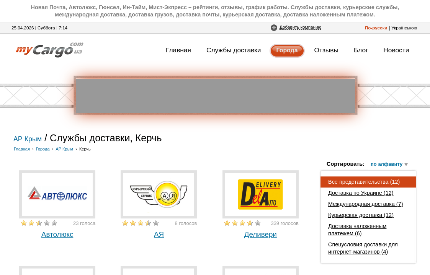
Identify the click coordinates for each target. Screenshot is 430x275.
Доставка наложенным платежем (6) (357, 229)
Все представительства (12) (364, 182)
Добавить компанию (300, 26)
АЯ (159, 234)
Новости (396, 50)
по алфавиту (386, 164)
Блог (361, 50)
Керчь (85, 149)
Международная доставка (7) (365, 204)
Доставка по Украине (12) (361, 193)
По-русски (376, 27)
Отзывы (326, 50)
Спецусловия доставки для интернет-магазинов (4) (363, 248)
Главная (178, 50)
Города (287, 50)
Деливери (260, 234)
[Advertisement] (215, 96)
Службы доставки (233, 50)
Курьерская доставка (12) (361, 215)
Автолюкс (57, 234)
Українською (404, 27)
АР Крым (27, 139)
